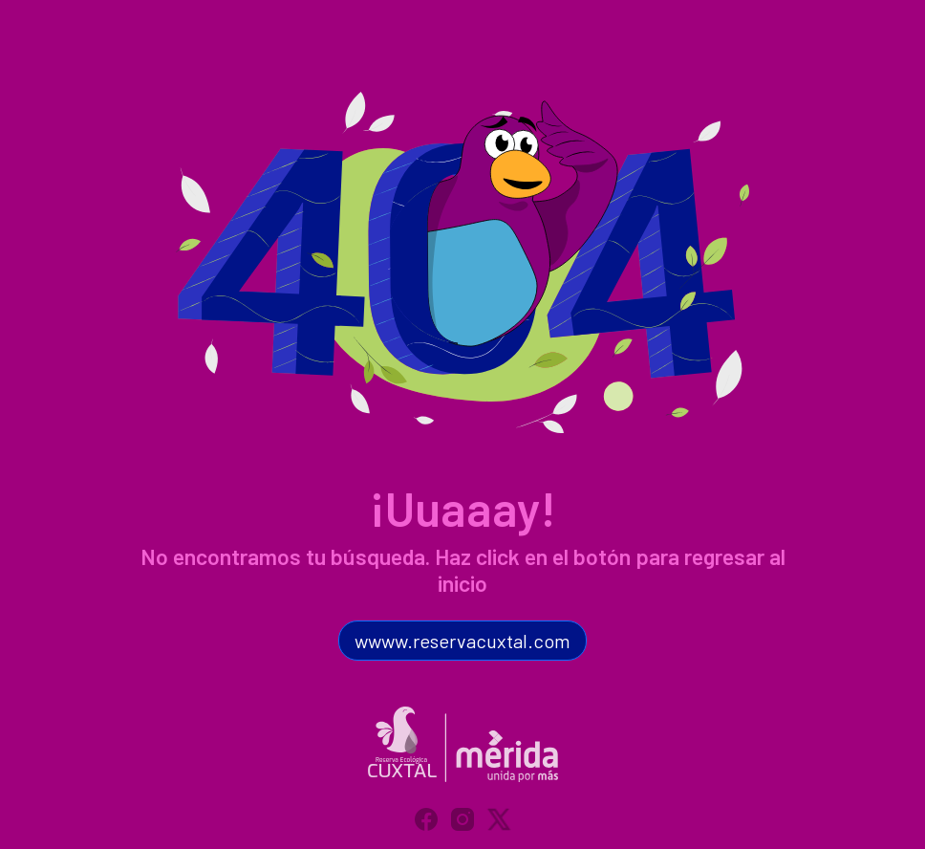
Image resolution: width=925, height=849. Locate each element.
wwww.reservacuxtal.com (462, 640)
